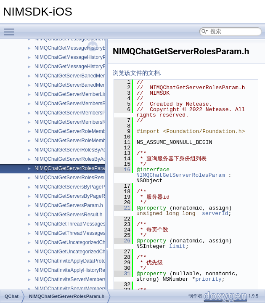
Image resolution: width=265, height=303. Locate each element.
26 (122, 241)
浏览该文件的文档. (137, 72)
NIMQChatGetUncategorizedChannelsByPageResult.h (95, 252)
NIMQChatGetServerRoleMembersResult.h (82, 141)
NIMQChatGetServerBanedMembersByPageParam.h (94, 76)
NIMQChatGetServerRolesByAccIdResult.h (82, 159)
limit (177, 246)
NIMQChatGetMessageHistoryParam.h (78, 57)
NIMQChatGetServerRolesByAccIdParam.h (83, 150)
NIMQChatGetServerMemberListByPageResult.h (89, 94)
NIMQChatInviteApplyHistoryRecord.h (76, 270)
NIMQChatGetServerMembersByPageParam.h (86, 103)
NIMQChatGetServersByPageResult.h (77, 196)
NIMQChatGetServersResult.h (68, 215)
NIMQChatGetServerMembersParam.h (78, 113)
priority (208, 279)
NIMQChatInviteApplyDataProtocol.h (75, 261)
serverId (215, 213)
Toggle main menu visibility (11, 28)
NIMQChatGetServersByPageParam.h (77, 187)
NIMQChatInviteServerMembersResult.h (79, 289)
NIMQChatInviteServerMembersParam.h (79, 279)
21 (122, 208)
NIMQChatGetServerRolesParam (180, 175)
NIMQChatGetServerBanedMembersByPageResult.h (93, 85)
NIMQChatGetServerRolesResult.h (73, 178)
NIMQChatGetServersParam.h (68, 205)
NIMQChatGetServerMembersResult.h (77, 122)
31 (122, 273)
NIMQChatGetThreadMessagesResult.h (79, 233)
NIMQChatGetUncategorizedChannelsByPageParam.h (95, 242)
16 (122, 169)
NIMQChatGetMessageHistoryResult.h (77, 66)
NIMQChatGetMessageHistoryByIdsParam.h (84, 48)
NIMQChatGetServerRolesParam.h (73, 168)
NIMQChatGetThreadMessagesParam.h (79, 224)
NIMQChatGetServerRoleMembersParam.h (83, 131)
